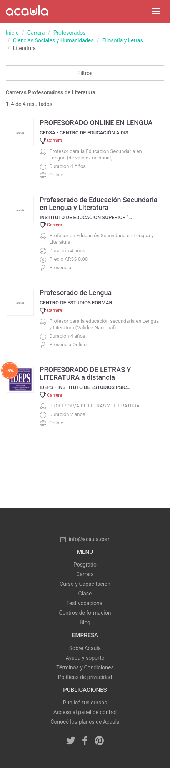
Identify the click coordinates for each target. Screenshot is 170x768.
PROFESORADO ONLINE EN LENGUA (96, 123)
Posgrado (85, 565)
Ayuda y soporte (85, 658)
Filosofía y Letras (122, 40)
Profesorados (69, 33)
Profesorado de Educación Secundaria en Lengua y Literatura (98, 203)
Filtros (85, 73)
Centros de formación (85, 613)
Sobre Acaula (85, 648)
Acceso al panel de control (85, 712)
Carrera (36, 33)
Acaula (27, 11)
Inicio (12, 33)
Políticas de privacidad (85, 677)
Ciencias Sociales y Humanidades (53, 40)
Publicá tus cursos (85, 702)
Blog (85, 622)
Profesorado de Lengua (76, 292)
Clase (85, 593)
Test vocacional (84, 603)
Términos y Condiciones (84, 667)
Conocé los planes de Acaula (84, 722)
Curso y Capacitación (85, 584)
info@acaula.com (85, 539)
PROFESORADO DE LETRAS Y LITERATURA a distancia (85, 373)
